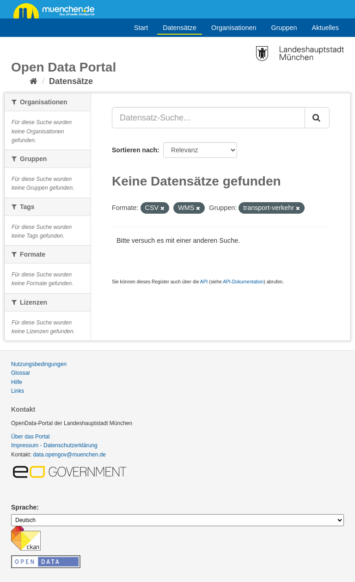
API (204, 281)
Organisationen (234, 27)
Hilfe (16, 382)
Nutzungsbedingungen (39, 364)
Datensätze (179, 27)
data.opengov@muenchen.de (69, 454)
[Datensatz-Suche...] (208, 117)
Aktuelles (325, 27)
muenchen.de (57, 10)
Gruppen (284, 27)
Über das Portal (30, 436)
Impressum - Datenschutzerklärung (54, 445)
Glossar (20, 373)
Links (17, 391)
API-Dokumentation (243, 281)
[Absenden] (317, 117)
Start (141, 27)
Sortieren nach (134, 150)
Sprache (24, 507)
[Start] (33, 81)
